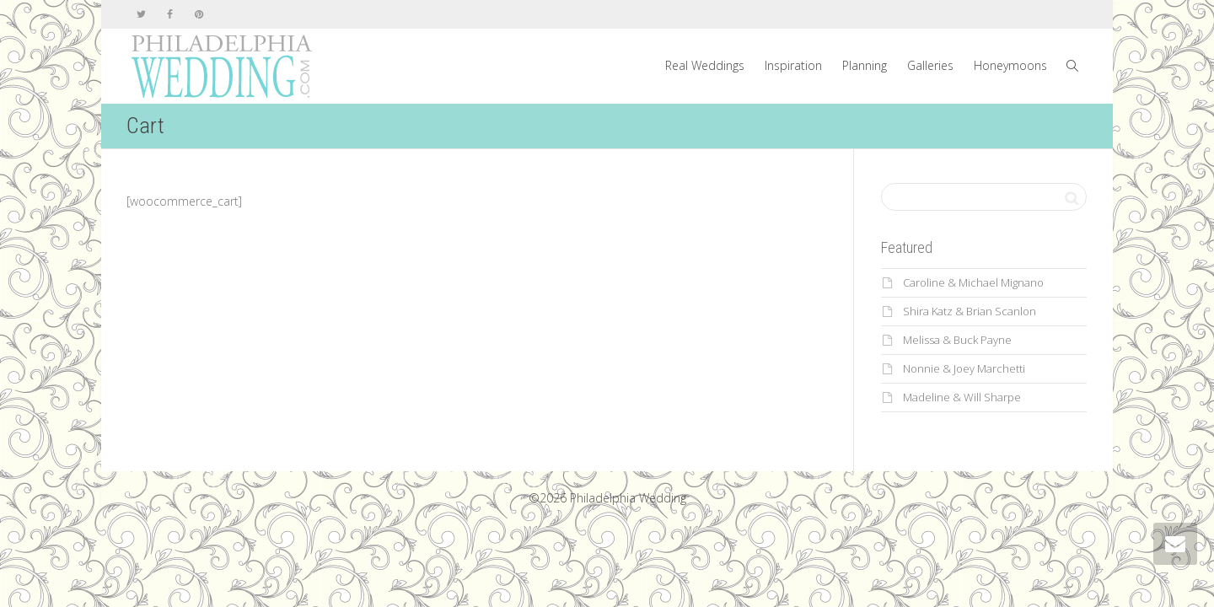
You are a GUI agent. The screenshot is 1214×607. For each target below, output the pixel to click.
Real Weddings (704, 65)
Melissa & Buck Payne (957, 339)
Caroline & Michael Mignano (973, 282)
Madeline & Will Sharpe (962, 397)
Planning (864, 65)
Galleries (930, 65)
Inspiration (793, 65)
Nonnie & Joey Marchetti (964, 368)
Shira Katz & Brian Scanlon (969, 311)
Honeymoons (1010, 65)
